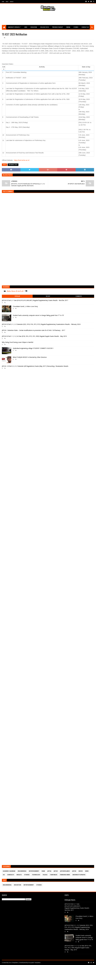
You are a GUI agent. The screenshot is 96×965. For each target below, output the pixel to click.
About (7, 1)
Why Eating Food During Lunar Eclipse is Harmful (17, 342)
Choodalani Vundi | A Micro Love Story (25, 306)
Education (33, 27)
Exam (43, 871)
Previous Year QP (57, 27)
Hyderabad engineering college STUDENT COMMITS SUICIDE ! (33, 348)
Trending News (65, 874)
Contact (11, 1)
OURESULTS (10, 874)
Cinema (68, 27)
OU (4, 874)
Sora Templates (13, 962)
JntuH (56, 871)
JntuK (74, 871)
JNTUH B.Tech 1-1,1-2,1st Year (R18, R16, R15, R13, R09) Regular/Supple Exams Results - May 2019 (34, 336)
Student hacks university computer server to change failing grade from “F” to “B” (38, 315)
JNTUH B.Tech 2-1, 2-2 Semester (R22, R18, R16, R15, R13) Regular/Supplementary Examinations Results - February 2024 (41, 324)
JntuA (49, 871)
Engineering (22, 871)
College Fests (44, 27)
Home (3, 1)
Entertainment (34, 871)
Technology (36, 874)
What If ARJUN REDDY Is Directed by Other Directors (30, 357)
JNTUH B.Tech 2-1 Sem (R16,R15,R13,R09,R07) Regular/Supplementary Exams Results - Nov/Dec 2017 (35, 300)
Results (19, 874)
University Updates (14, 27)
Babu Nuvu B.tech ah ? (15, 291)
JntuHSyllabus (65, 871)
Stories (76, 27)
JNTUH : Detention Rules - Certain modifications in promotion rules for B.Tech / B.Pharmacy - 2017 (33, 330)
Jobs (25, 27)
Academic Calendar (9, 871)
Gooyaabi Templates (34, 962)
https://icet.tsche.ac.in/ (21, 160)
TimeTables (53, 874)
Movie (81, 871)
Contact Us (85, 27)
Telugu (45, 874)
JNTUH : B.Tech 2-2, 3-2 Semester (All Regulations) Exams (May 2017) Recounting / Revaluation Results (35, 366)
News (87, 871)
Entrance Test (13, 164)
